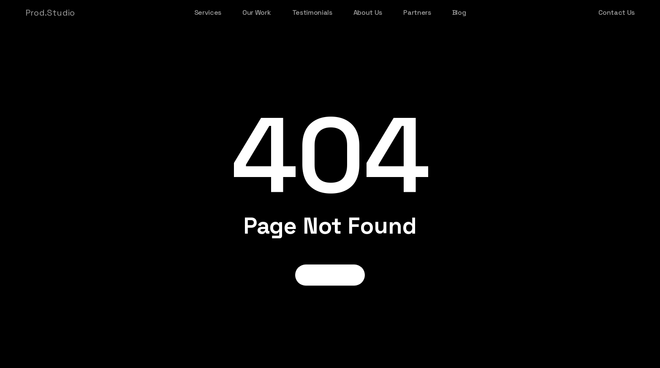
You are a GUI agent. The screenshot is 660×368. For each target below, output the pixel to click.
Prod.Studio (50, 12)
